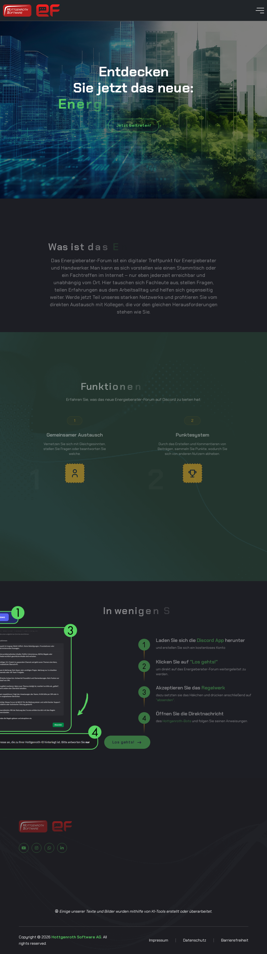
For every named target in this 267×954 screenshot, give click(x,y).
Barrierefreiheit (234, 940)
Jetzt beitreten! (133, 125)
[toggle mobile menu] (260, 10)
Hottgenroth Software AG (76, 937)
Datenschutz (194, 940)
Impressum (158, 940)
